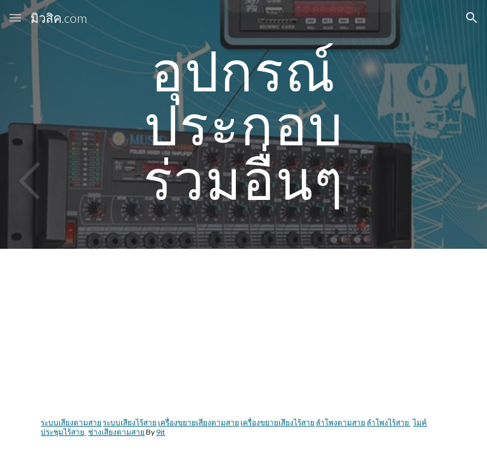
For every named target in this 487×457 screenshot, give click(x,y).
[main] (243, 124)
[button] (15, 17)
